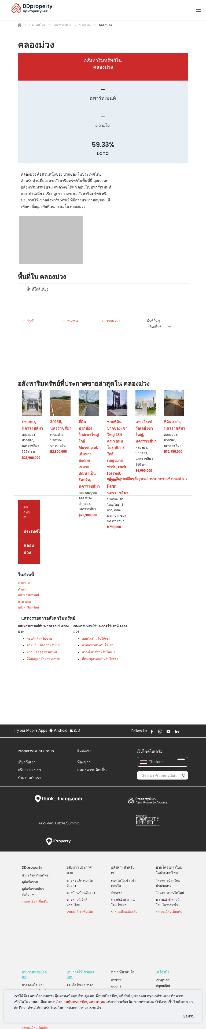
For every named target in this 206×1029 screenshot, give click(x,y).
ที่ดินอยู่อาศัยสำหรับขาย (43, 659)
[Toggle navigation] (198, 10)
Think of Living (58, 798)
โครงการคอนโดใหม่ (170, 893)
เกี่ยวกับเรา (27, 762)
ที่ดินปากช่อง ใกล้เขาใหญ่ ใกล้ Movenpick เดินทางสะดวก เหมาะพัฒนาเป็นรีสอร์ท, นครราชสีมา (89, 454)
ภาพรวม (24, 583)
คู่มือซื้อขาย (30, 882)
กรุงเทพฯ (117, 937)
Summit (58, 823)
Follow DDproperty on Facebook (152, 731)
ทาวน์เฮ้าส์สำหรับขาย (42, 652)
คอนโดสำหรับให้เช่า (96, 638)
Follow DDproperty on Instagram (160, 731)
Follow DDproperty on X (184, 731)
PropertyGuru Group (36, 750)
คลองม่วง (113, 321)
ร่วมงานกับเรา (29, 778)
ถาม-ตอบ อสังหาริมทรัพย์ (28, 604)
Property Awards (147, 800)
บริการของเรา (29, 770)
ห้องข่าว (84, 762)
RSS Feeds (164, 962)
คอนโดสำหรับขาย (39, 638)
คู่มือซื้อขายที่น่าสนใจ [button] (33, 892)
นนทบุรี (116, 944)
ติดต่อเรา (84, 750)
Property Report (147, 820)
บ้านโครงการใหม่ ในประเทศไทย (169, 870)
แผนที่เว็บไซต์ (165, 969)
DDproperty (32, 867)
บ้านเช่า (116, 893)
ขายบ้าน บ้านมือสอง (81, 893)
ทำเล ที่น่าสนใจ (122, 929)
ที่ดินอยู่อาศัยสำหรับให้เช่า (100, 659)
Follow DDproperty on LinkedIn (177, 731)
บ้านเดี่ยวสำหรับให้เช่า (97, 645)
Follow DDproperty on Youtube (168, 731)
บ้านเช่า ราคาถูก (78, 955)
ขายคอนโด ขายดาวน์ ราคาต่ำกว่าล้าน (35, 948)
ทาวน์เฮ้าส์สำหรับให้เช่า (98, 652)
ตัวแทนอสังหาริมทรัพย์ (28, 592)
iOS (74, 730)
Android (58, 730)
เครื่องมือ (163, 929)
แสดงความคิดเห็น (92, 770)
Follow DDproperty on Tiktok (190, 731)
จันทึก (31, 321)
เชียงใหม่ (117, 951)
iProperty (58, 842)
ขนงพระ (73, 321)
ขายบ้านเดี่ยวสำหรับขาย (44, 645)
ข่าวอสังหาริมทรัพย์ (35, 875)
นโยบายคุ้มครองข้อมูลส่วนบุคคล (81, 1002)
